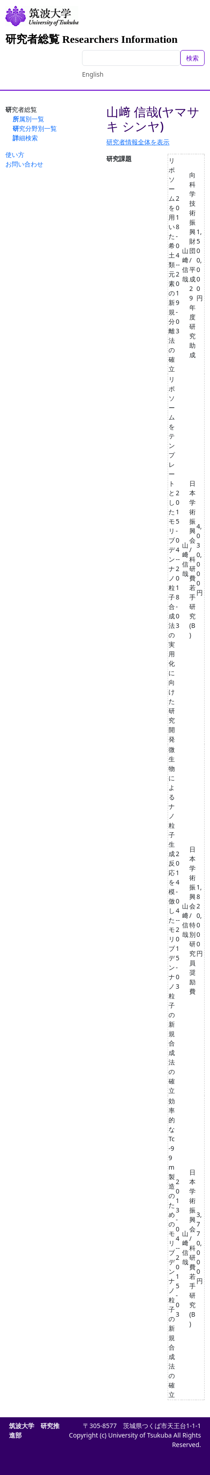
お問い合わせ (24, 164)
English (93, 74)
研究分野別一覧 (35, 128)
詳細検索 (25, 138)
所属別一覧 (28, 119)
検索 (192, 58)
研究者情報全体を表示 (137, 142)
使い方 (14, 154)
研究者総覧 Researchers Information (91, 39)
